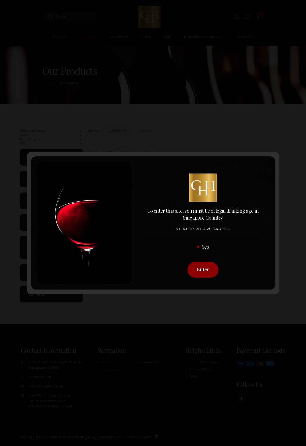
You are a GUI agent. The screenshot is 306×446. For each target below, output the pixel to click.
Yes (205, 246)
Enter (203, 269)
